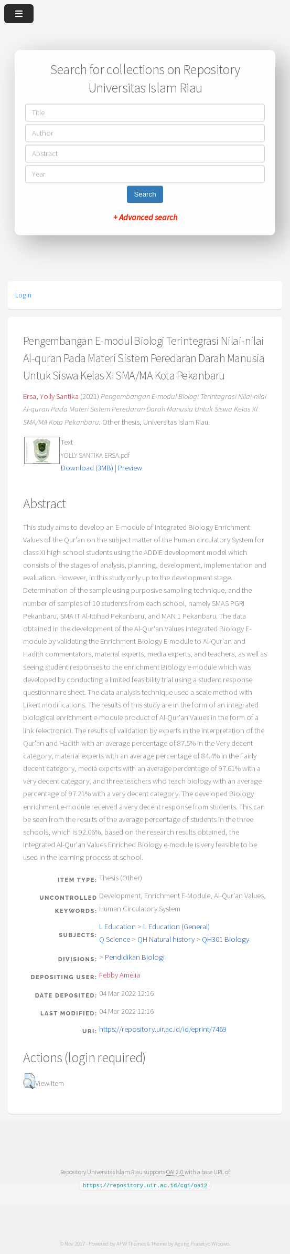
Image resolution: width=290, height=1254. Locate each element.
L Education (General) (176, 926)
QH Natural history (166, 939)
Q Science (114, 939)
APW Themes (131, 1243)
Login (23, 295)
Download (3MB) (87, 467)
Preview (130, 467)
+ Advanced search (145, 217)
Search (145, 195)
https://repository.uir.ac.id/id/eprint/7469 (163, 1029)
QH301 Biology (225, 939)
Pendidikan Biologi (135, 957)
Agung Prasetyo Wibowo (202, 1243)
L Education (117, 926)
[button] (29, 1081)
